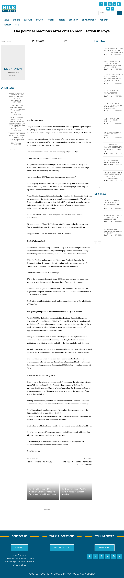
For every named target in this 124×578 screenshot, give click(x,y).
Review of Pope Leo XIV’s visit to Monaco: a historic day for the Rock (113, 203)
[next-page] (14, 149)
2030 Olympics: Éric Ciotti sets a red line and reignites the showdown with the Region (113, 64)
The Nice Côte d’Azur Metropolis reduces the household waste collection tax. (17, 137)
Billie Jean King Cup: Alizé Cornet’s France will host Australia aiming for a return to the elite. (113, 78)
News (9, 41)
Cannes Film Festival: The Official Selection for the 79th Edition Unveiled (113, 50)
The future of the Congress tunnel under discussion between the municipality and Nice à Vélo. (113, 147)
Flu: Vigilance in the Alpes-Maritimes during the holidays (113, 231)
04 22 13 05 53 (19, 565)
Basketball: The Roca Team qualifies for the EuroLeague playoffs (17, 108)
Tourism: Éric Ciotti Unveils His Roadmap (111, 162)
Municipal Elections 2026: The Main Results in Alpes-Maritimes (113, 217)
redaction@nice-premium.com (20, 561)
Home (3, 41)
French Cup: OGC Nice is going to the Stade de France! (112, 134)
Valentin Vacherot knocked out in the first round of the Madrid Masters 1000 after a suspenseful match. (17, 122)
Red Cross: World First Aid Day (39, 462)
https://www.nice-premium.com (13, 74)
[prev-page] (10, 149)
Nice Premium (13, 68)
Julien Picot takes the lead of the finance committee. (112, 120)
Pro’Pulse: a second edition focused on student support (111, 92)
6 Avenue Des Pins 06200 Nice (19, 558)
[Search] (119, 13)
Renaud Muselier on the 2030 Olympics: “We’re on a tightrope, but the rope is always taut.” (113, 175)
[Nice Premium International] (9, 8)
